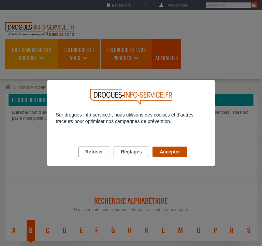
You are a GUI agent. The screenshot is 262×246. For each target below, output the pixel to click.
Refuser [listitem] (94, 159)
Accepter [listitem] (170, 159)
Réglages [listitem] (131, 159)
